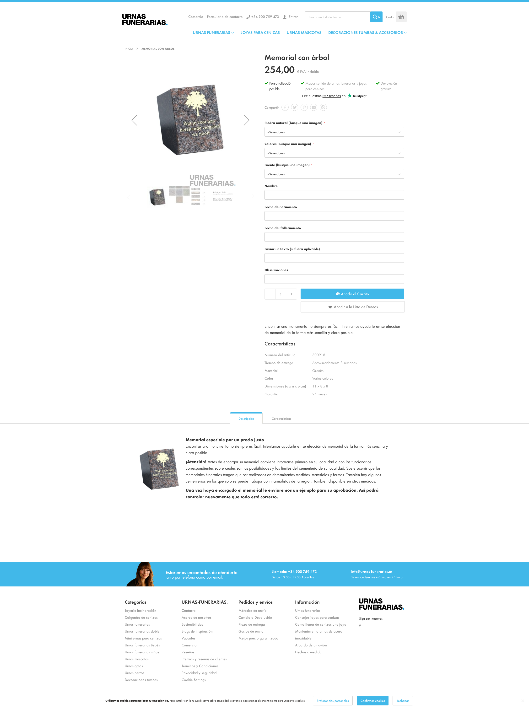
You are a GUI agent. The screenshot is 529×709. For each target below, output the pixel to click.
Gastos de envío (251, 631)
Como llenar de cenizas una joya (320, 624)
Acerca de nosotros (196, 617)
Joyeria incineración (140, 610)
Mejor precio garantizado (258, 637)
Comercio (195, 16)
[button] (134, 120)
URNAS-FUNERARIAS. (205, 601)
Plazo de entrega (251, 624)
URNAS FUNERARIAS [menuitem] (211, 32)
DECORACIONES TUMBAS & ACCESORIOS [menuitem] (365, 32)
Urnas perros (134, 672)
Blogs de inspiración (197, 631)
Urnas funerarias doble (142, 631)
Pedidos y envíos (255, 601)
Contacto (189, 610)
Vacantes (188, 637)
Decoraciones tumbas (141, 679)
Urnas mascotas (137, 658)
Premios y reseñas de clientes (204, 658)
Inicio (129, 48)
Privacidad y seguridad (199, 672)
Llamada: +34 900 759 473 (294, 571)
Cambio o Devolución (255, 617)
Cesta (390, 17)
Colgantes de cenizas (141, 617)
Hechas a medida (308, 651)
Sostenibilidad (192, 624)
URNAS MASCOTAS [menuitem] (304, 32)
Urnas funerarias (137, 624)
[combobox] (344, 16)
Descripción (246, 418)
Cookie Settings (194, 679)
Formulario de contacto (225, 16)
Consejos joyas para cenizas (317, 617)
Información (307, 601)
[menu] (300, 32)
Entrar (293, 16)
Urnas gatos (134, 665)
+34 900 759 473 (265, 16)
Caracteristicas (281, 418)
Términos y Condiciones (200, 665)
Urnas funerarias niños (142, 651)
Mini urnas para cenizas (143, 637)
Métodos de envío (252, 610)
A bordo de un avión (311, 644)
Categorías (135, 601)
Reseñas (188, 651)
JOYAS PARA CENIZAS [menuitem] (260, 32)
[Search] (376, 16)
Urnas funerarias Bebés (142, 644)
